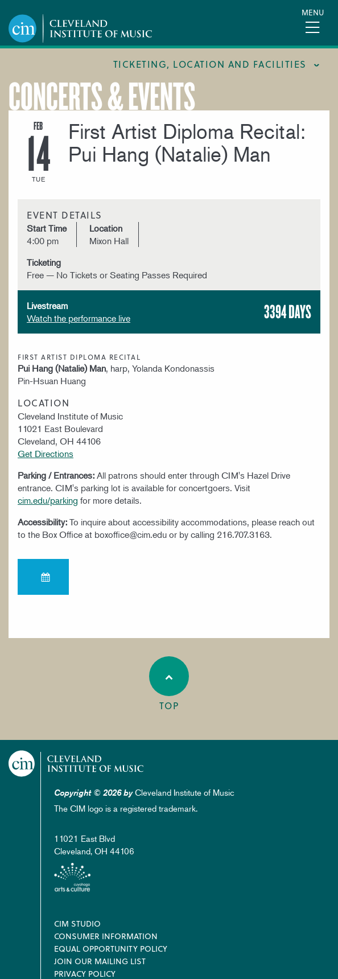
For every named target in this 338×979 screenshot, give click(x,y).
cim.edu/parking (48, 500)
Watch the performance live (78, 318)
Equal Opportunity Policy (110, 949)
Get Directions (45, 453)
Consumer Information (106, 936)
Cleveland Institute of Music (76, 763)
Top (169, 684)
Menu (313, 12)
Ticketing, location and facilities (210, 64)
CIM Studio (77, 923)
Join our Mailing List (100, 961)
